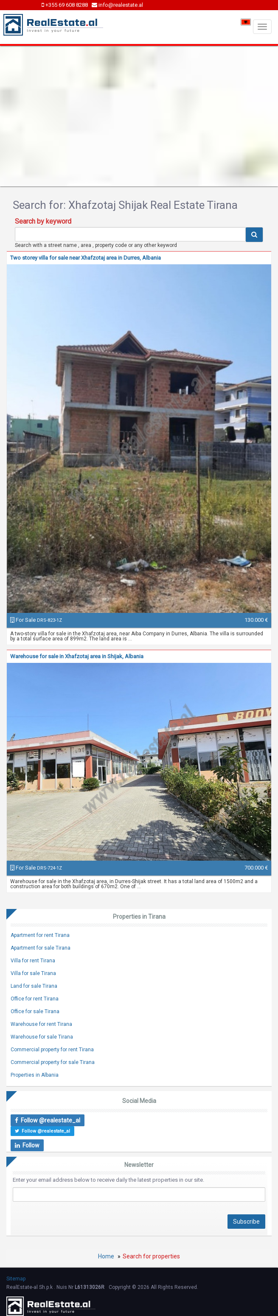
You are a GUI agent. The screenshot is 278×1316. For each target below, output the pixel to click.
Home (106, 1256)
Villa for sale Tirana (33, 973)
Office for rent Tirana (35, 999)
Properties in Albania (35, 1075)
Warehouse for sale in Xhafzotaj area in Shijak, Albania (76, 656)
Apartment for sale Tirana (40, 948)
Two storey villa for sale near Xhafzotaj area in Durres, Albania (85, 258)
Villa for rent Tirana (33, 961)
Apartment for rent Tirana (40, 935)
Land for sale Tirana (34, 986)
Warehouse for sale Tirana (42, 1037)
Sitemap (15, 1279)
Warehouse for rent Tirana (41, 1024)
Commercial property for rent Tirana (52, 1050)
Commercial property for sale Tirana (53, 1062)
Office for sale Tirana (35, 1011)
